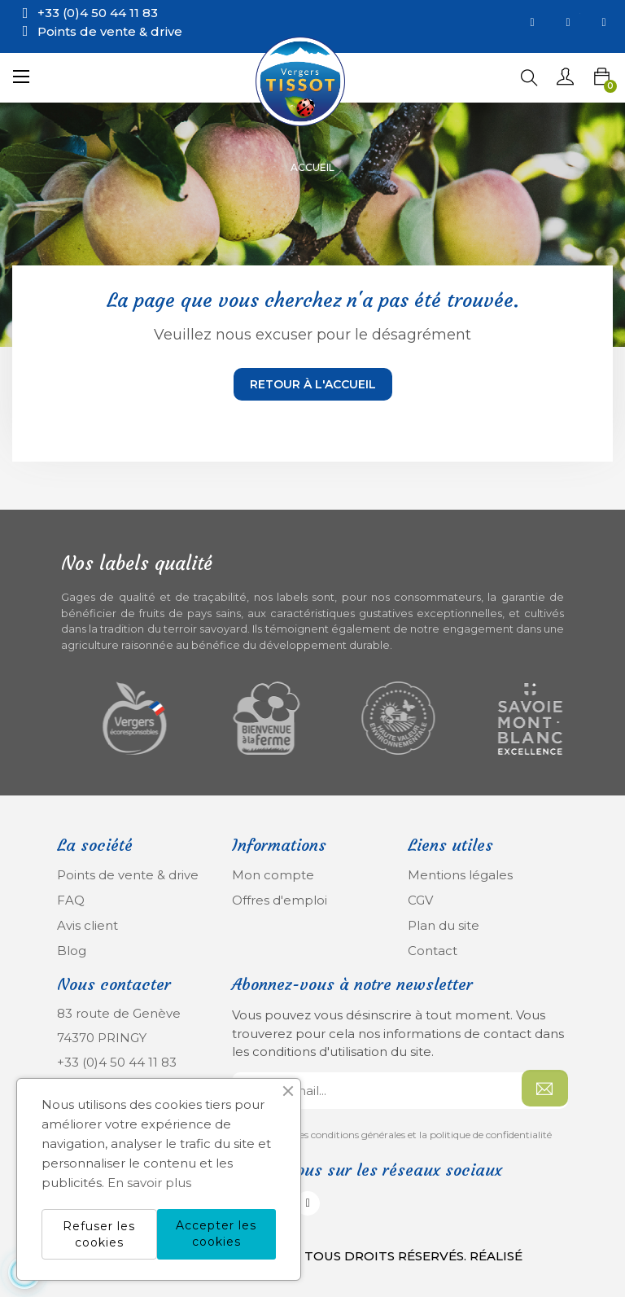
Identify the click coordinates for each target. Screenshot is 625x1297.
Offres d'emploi (279, 900)
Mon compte (273, 875)
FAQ (71, 900)
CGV (420, 900)
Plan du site (443, 925)
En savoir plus (149, 1182)
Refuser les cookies (99, 1234)
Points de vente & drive (109, 31)
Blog (71, 950)
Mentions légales (460, 875)
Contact (432, 950)
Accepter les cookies (216, 1233)
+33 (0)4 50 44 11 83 (117, 1062)
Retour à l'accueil (313, 384)
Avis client (87, 925)
